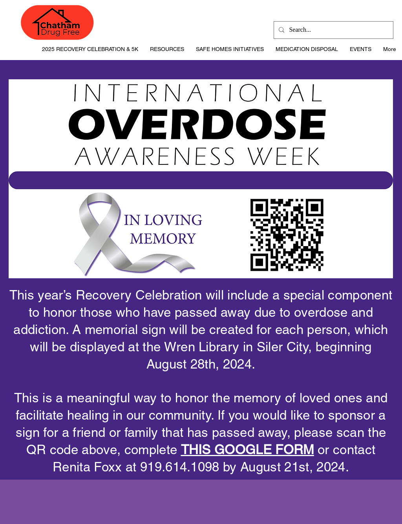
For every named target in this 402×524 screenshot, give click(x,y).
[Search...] (332, 30)
